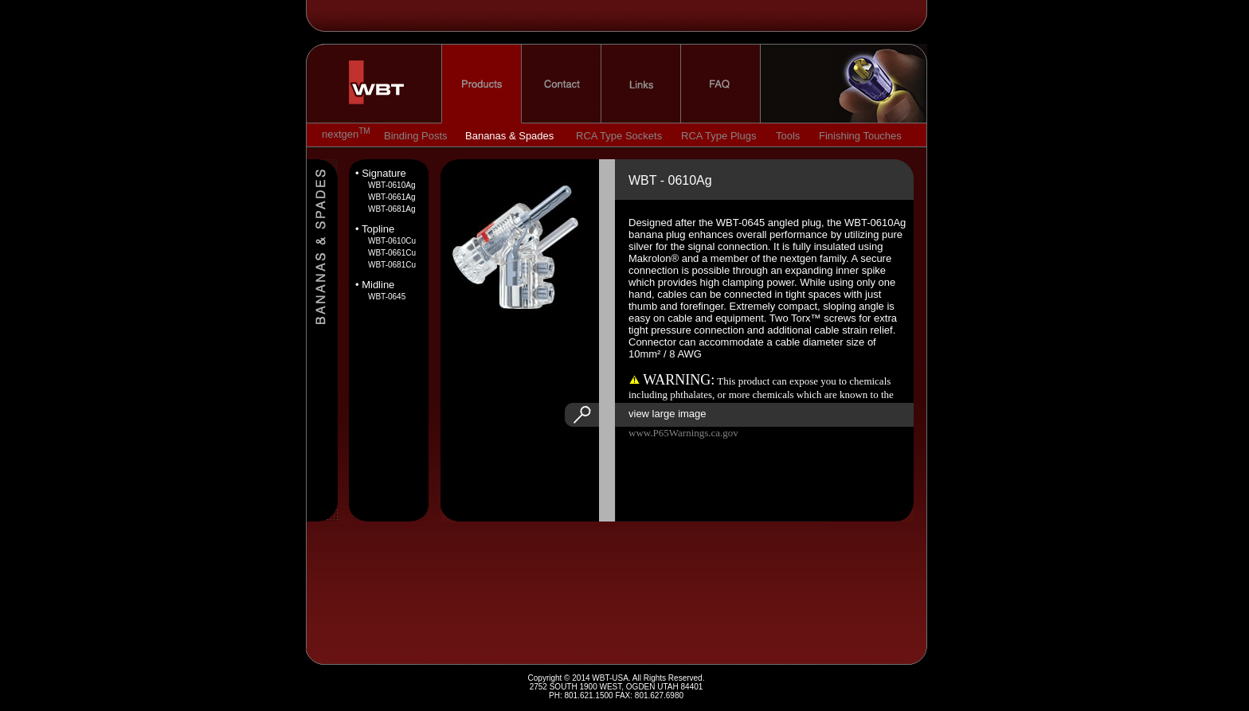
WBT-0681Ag (391, 209)
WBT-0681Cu (392, 264)
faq (721, 83)
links (641, 83)
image (515, 249)
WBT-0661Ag (391, 197)
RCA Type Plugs (718, 136)
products (481, 83)
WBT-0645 (386, 296)
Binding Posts (416, 136)
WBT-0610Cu (392, 240)
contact (561, 83)
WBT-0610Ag (391, 185)
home (381, 83)
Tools (788, 136)
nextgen (836, 83)
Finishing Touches (860, 136)
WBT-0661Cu (392, 252)
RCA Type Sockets (619, 136)
